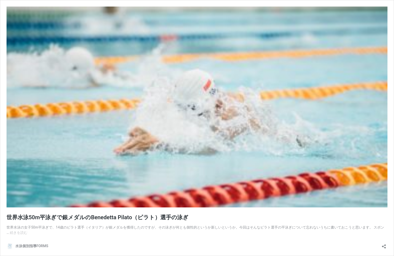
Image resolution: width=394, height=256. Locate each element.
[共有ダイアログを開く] (383, 245)
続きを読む (18, 233)
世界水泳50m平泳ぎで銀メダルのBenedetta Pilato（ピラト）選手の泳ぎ (97, 217)
